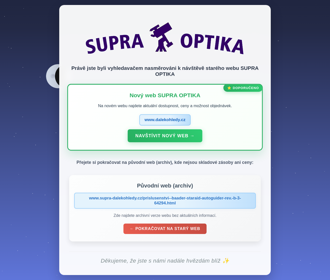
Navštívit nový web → (165, 135)
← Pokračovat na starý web (165, 229)
